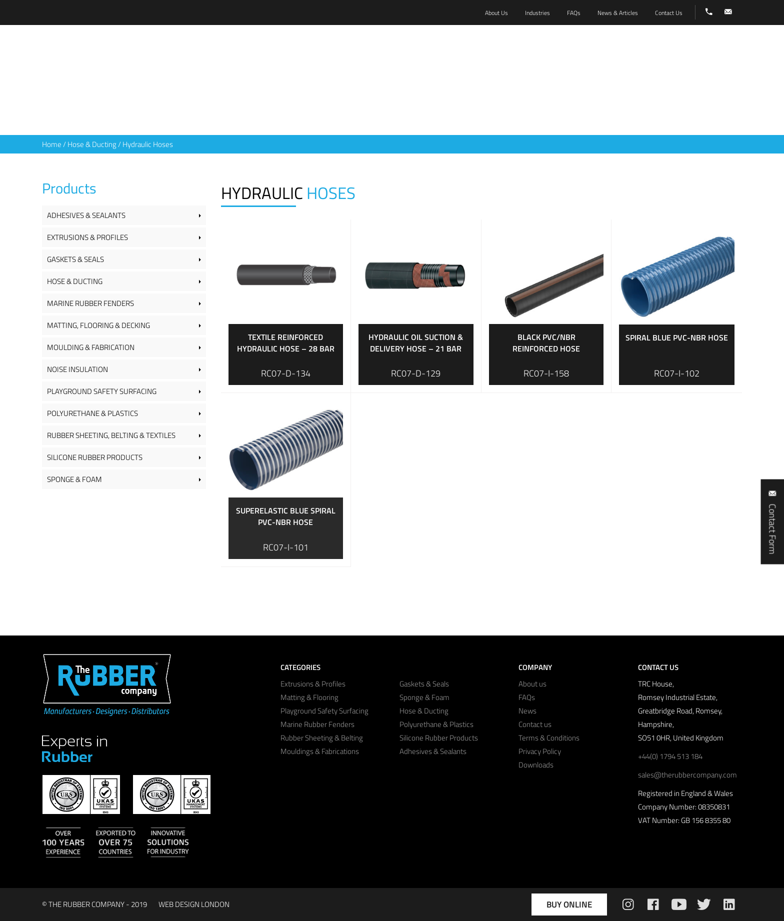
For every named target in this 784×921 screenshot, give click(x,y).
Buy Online (569, 904)
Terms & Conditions (549, 738)
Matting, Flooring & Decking (98, 325)
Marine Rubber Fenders (90, 303)
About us (532, 684)
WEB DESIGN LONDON (194, 904)
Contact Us (668, 13)
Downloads (536, 764)
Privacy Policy (539, 751)
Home (52, 144)
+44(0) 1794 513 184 (670, 756)
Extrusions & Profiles (87, 237)
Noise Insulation (77, 369)
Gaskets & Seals (75, 259)
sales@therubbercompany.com (687, 774)
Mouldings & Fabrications (319, 751)
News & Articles (618, 13)
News (527, 710)
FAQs (526, 697)
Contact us (535, 724)
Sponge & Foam (74, 479)
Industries (537, 13)
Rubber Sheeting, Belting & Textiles (111, 435)
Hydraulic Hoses (147, 144)
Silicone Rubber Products (94, 457)
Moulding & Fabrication (90, 347)
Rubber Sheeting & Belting (321, 738)
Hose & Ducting (92, 144)
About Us (496, 13)
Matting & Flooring (309, 697)
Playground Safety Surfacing (101, 391)
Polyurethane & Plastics (92, 413)
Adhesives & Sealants (86, 215)
